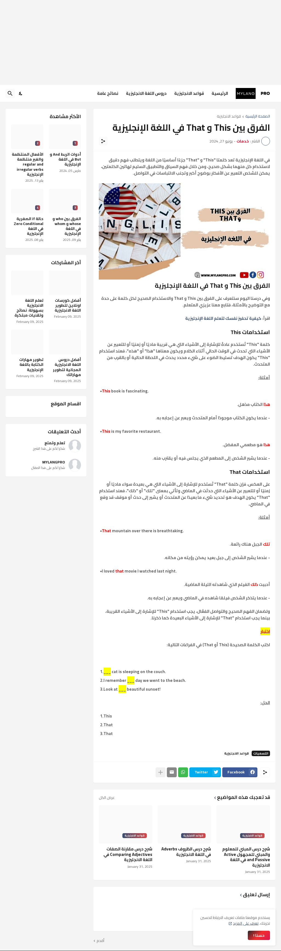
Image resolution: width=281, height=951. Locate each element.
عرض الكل (107, 797)
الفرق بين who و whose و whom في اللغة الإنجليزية (66, 226)
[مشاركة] (103, 141)
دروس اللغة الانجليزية (146, 93)
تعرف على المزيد (245, 923)
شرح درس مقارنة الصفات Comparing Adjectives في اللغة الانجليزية (127, 854)
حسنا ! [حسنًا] (259, 935)
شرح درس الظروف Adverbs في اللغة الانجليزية (186, 851)
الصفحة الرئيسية (257, 116)
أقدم (100, 941)
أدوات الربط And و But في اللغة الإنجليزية (65, 159)
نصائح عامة (107, 93)
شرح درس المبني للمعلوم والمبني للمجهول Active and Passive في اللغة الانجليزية (246, 857)
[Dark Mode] (21, 93)
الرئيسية (220, 93)
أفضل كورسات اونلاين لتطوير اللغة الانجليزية (68, 305)
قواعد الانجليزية (189, 93)
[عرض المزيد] (160, 772)
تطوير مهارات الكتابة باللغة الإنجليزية (31, 364)
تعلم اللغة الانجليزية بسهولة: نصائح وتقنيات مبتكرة (29, 308)
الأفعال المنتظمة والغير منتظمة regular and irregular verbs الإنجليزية (27, 164)
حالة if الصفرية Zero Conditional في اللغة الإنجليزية (28, 226)
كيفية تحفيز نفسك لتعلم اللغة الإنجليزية (223, 318)
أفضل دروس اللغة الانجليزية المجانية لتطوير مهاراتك (67, 367)
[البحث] (10, 93)
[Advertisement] (140, 42)
